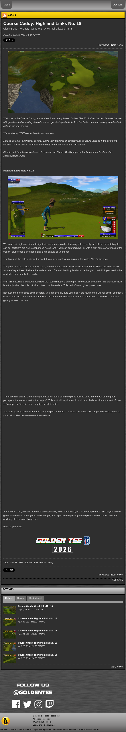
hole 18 (13, 562)
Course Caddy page (67, 152)
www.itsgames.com (42, 722)
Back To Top (117, 580)
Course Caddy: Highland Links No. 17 (37, 618)
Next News (117, 45)
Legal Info (37, 725)
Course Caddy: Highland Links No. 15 (37, 643)
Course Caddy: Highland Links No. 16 (37, 630)
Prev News (103, 45)
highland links (31, 562)
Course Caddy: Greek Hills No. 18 (35, 606)
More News (117, 666)
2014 (20, 562)
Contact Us (49, 725)
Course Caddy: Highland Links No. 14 (37, 655)
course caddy (46, 562)
